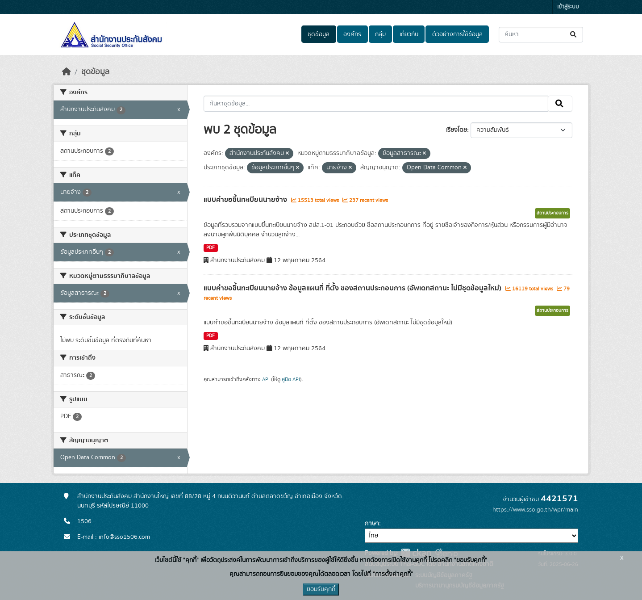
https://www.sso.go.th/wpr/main (535, 509)
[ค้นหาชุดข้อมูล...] (541, 34)
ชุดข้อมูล (318, 34)
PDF (210, 248)
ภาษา (372, 523)
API (266, 379)
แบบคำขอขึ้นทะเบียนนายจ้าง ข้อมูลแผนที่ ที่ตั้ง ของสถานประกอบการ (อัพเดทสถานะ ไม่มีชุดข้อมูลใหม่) (353, 288)
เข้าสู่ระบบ (568, 7)
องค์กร (352, 34)
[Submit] (574, 34)
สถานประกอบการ (552, 213)
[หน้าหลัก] (66, 72)
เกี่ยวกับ (409, 34)
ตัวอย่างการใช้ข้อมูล (457, 34)
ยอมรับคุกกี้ (321, 589)
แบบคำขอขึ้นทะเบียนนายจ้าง (246, 200)
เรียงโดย (456, 130)
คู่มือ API (291, 379)
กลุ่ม (380, 34)
